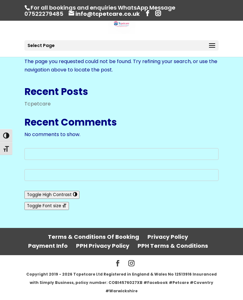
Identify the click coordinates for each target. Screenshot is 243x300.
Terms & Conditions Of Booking (93, 237)
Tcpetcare (37, 103)
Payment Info (48, 246)
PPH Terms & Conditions (173, 246)
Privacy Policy (167, 237)
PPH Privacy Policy (102, 246)
